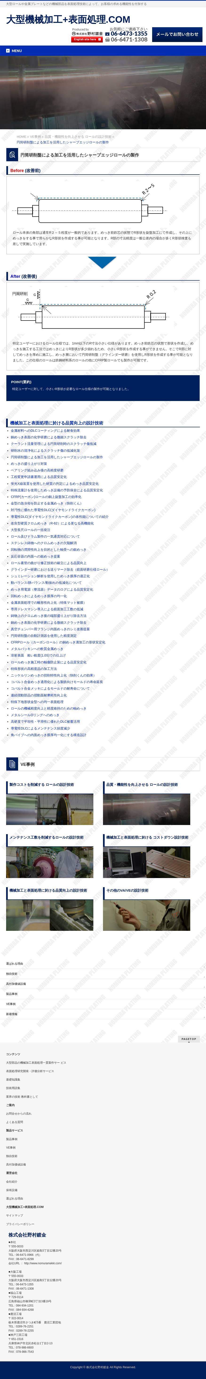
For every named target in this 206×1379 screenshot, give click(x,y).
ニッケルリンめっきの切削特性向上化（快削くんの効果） (53, 675)
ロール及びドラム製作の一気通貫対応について (45, 536)
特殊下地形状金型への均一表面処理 (37, 702)
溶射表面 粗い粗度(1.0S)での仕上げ (38, 655)
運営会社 (11, 1173)
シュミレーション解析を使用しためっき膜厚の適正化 (50, 576)
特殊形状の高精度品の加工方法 (34, 669)
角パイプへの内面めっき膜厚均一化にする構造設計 (49, 735)
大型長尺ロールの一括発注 (30, 530)
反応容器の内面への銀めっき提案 (35, 556)
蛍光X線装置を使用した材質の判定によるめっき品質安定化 (55, 483)
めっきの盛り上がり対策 (29, 464)
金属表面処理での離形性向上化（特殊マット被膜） (49, 602)
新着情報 (11, 1014)
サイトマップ (14, 1215)
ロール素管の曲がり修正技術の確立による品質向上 (49, 563)
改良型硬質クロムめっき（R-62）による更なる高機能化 (52, 523)
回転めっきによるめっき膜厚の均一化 (39, 596)
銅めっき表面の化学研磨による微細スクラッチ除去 (49, 437)
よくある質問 (14, 1122)
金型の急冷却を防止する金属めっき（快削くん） (47, 503)
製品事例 (11, 994)
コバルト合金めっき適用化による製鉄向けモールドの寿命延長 (57, 682)
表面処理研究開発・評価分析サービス (30, 1071)
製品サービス (14, 1130)
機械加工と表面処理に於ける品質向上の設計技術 (56, 423)
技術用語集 (13, 1088)
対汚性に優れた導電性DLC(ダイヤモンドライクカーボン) (53, 510)
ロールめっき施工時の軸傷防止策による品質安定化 (49, 662)
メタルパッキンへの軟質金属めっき (37, 649)
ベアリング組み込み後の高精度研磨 (37, 470)
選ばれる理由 (14, 963)
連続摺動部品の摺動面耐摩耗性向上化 (39, 695)
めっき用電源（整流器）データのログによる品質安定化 (52, 589)
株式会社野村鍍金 (97, 1367)
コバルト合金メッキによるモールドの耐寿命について (50, 688)
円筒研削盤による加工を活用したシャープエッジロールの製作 (57, 457)
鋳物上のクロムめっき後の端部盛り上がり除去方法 (49, 616)
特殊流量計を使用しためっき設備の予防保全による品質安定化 (57, 490)
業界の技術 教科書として (22, 1096)
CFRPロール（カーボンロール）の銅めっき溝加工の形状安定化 (58, 642)
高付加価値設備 (16, 984)
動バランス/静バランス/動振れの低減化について (46, 582)
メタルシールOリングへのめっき (35, 715)
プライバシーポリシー (20, 1224)
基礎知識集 (13, 1079)
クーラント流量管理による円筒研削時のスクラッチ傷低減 (53, 444)
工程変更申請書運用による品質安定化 (39, 477)
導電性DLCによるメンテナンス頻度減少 (40, 728)
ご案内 (10, 1105)
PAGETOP (189, 1038)
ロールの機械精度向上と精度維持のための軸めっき (49, 708)
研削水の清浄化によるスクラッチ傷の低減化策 (45, 450)
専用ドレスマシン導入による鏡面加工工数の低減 (47, 609)
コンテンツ (13, 1054)
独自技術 (11, 973)
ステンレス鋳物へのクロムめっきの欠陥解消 (44, 543)
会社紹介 (11, 1181)
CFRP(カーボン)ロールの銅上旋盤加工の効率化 (46, 497)
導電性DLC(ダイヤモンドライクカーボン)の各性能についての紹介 (59, 517)
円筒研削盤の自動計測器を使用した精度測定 (44, 636)
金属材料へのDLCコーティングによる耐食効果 (45, 430)
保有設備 (11, 1190)
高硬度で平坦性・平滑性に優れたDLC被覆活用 (45, 721)
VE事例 (11, 1004)
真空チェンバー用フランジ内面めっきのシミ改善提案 (50, 629)
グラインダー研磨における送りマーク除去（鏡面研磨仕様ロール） (60, 569)
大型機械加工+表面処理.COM (68, 19)
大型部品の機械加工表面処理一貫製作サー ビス (36, 1062)
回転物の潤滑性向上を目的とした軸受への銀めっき (49, 549)
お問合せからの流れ (19, 1113)
